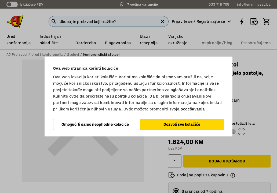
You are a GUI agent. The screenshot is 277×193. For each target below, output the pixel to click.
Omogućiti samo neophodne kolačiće (95, 124)
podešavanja (193, 109)
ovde (74, 96)
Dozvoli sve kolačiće (181, 124)
